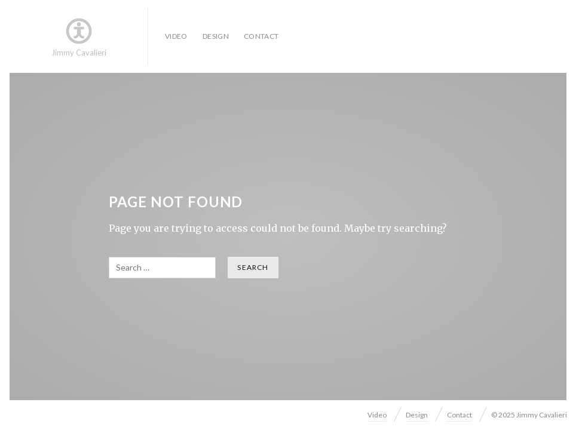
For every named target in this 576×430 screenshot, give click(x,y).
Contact (261, 36)
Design (216, 36)
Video (176, 36)
